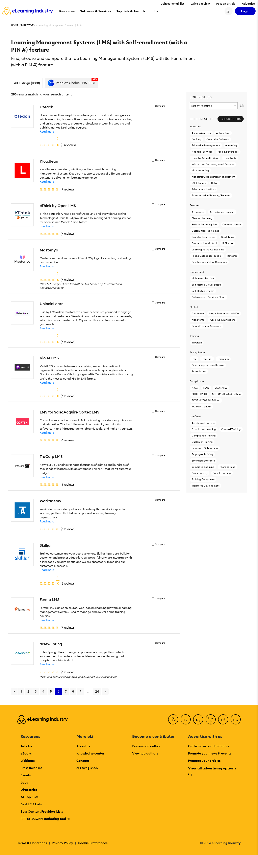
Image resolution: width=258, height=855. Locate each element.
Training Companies (203, 479)
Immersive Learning (203, 466)
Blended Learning (202, 218)
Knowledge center (90, 753)
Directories (29, 790)
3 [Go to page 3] (36, 691)
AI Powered (198, 211)
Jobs (24, 782)
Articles (26, 746)
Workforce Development (206, 485)
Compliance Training (204, 435)
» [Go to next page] (105, 691)
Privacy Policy (62, 843)
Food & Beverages (227, 151)
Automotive (223, 133)
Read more (47, 131)
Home (15, 25)
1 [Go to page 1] (21, 691)
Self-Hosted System (203, 290)
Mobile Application (203, 278)
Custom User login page (205, 230)
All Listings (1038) (27, 83)
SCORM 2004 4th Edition (206, 400)
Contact (82, 761)
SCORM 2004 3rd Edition (226, 394)
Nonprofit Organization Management (213, 176)
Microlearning (227, 466)
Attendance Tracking (222, 211)
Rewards (232, 255)
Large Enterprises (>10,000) (224, 313)
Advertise (248, 3)
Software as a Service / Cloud (208, 297)
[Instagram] (236, 719)
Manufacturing (200, 170)
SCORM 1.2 (221, 387)
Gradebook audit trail (204, 243)
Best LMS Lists (31, 804)
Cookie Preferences (92, 843)
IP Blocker (227, 243)
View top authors (145, 753)
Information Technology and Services (213, 164)
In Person (197, 342)
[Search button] (229, 11)
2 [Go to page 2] (28, 691)
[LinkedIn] (198, 719)
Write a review (200, 3)
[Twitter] (186, 719)
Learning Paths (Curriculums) (208, 249)
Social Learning (222, 473)
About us (83, 746)
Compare (160, 106)
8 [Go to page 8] (73, 691)
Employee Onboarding (205, 448)
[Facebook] (173, 719)
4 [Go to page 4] (43, 691)
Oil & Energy (199, 182)
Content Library (232, 224)
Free (194, 358)
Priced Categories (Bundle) (207, 255)
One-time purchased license (208, 365)
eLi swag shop (87, 768)
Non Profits (198, 319)
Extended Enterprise (203, 460)
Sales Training (200, 473)
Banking (196, 139)
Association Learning (204, 429)
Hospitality (230, 157)
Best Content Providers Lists (42, 811)
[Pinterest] (223, 719)
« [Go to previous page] (14, 691)
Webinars (28, 761)
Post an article (225, 3)
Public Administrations (222, 319)
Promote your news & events (209, 753)
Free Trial (207, 358)
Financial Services (202, 151)
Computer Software (217, 139)
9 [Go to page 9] (80, 691)
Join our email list (172, 3)
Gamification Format (204, 237)
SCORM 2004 (199, 394)
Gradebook (227, 237)
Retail (214, 182)
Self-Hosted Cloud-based (206, 284)
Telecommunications (203, 189)
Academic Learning (203, 423)
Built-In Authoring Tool (204, 224)
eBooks (26, 753)
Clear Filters (231, 119)
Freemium (223, 358)
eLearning (231, 145)
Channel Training (231, 429)
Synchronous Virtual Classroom (209, 262)
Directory (28, 25)
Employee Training (202, 454)
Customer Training (202, 441)
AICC (195, 387)
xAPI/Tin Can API (201, 406)
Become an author (146, 746)
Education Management (206, 145)
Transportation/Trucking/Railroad (211, 195)
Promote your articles (204, 761)
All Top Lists (29, 797)
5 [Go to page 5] (51, 691)
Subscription (199, 371)
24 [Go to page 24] (97, 691)
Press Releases (31, 768)
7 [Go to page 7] (66, 691)
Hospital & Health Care (205, 157)
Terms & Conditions (32, 843)
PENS (206, 387)
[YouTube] (211, 719)
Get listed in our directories (208, 746)
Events (26, 775)
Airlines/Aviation (201, 133)
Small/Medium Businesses (206, 326)
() (58, 145)
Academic (198, 313)
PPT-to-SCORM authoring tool (45, 819)
